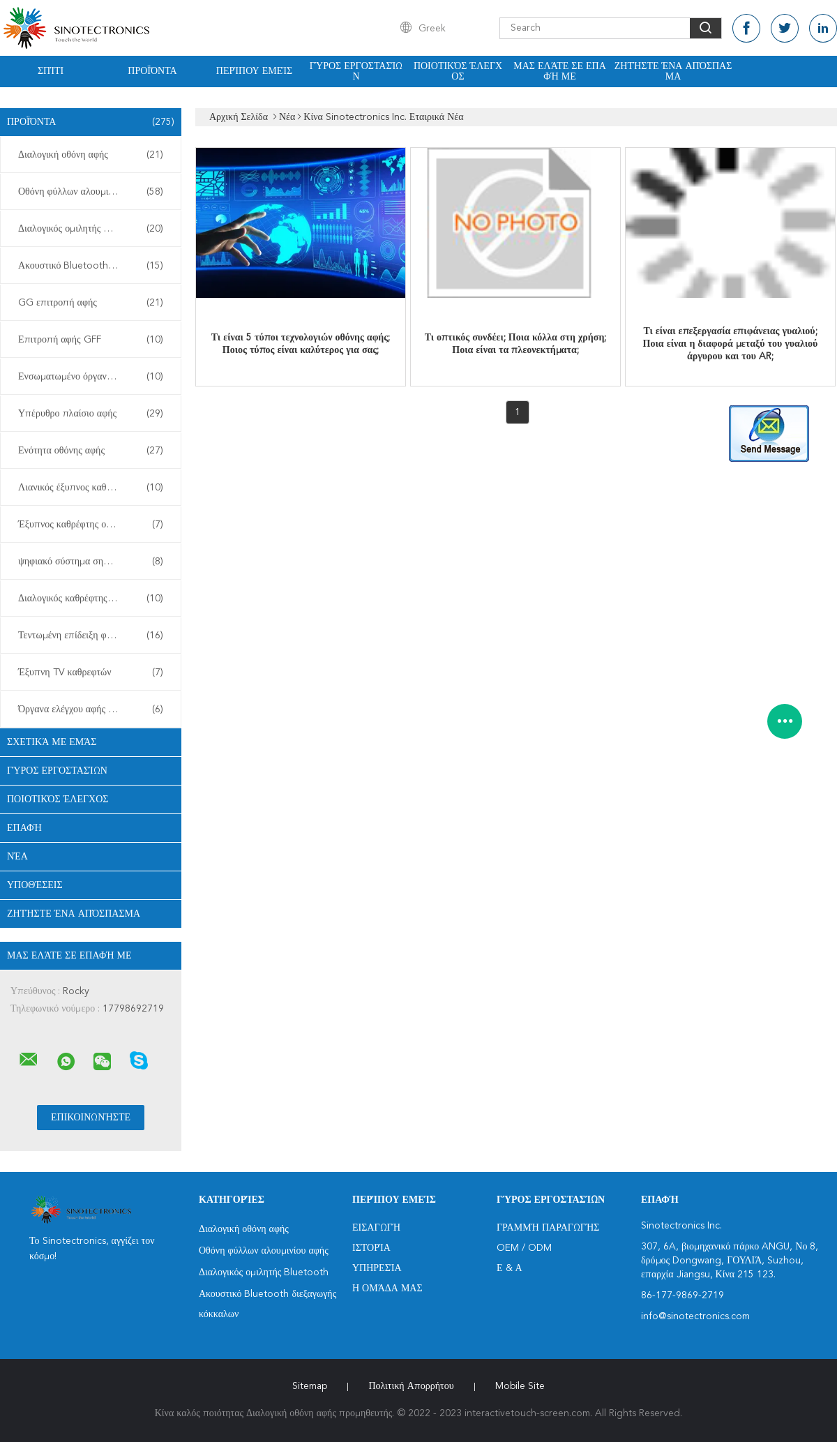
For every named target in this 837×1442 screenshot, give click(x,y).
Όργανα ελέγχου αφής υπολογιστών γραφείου (94, 709)
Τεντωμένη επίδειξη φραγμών (90, 636)
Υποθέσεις (35, 885)
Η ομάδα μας (387, 1288)
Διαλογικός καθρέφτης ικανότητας (90, 599)
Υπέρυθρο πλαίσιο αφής (90, 414)
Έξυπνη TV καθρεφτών (90, 672)
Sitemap (309, 1386)
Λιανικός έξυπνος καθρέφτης (90, 488)
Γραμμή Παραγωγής (548, 1228)
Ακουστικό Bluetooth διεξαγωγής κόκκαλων (94, 266)
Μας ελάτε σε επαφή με (559, 71)
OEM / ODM (524, 1248)
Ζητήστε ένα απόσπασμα (673, 71)
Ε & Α (509, 1268)
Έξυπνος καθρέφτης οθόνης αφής (90, 525)
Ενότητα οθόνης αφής (90, 451)
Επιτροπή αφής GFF (90, 340)
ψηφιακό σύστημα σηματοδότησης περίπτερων (94, 562)
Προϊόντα (152, 71)
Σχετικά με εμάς (52, 742)
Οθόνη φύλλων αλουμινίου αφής (90, 192)
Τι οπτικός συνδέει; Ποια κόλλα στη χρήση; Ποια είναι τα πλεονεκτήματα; (516, 344)
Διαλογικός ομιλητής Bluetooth (90, 229)
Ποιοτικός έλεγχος (458, 71)
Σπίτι (50, 71)
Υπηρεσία (377, 1268)
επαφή (24, 828)
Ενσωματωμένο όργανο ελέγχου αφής (93, 377)
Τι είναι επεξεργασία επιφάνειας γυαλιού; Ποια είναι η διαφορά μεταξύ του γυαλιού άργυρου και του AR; (730, 343)
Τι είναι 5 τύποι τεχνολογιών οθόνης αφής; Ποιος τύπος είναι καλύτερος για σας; (300, 344)
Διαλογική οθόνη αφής (90, 155)
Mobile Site (520, 1386)
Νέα (17, 857)
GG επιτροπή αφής (90, 303)
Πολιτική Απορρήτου (410, 1386)
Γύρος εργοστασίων (356, 71)
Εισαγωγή (376, 1228)
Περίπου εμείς (254, 71)
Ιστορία (371, 1248)
